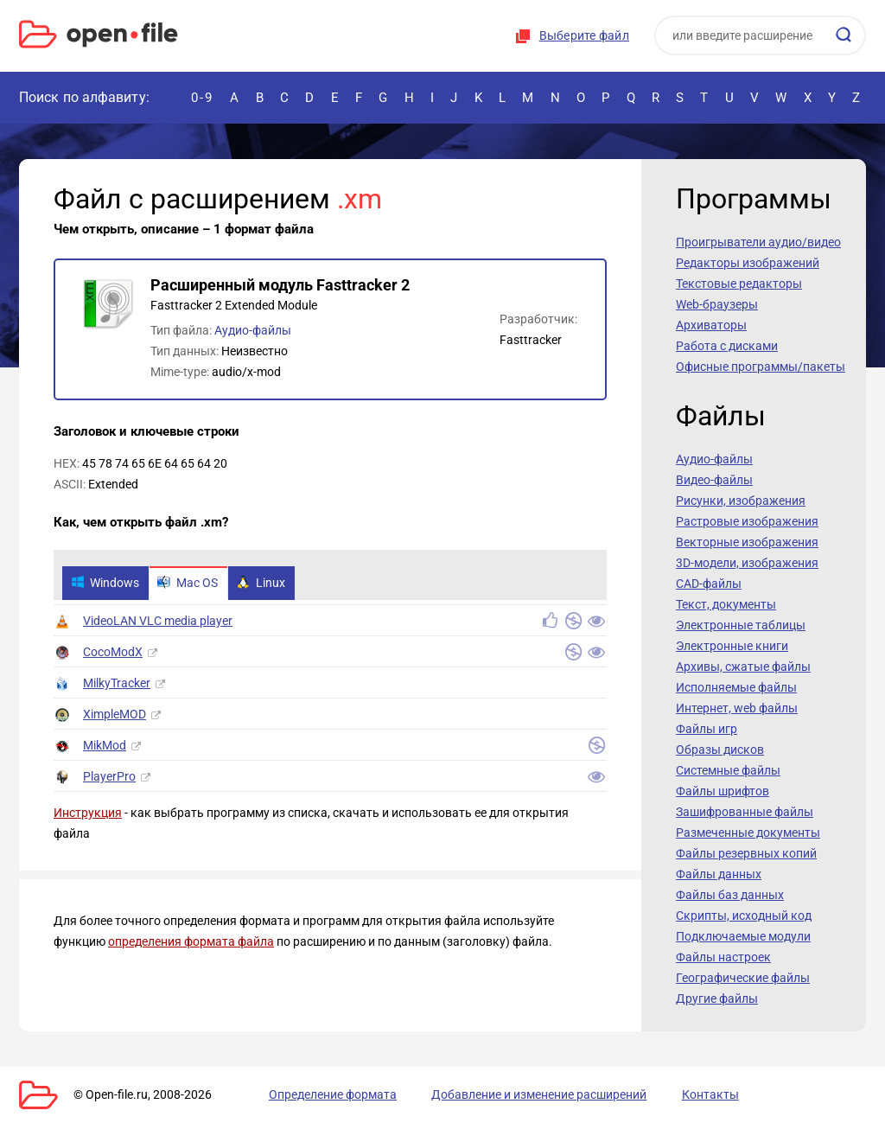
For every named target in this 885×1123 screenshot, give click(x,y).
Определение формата (307, 1094)
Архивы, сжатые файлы (743, 666)
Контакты (643, 1094)
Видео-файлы (714, 480)
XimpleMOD (114, 717)
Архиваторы (711, 325)
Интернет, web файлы (737, 708)
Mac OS (197, 584)
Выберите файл (584, 35)
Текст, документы (726, 604)
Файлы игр (706, 729)
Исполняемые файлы (736, 687)
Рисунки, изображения (740, 500)
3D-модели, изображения (747, 563)
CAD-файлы (709, 583)
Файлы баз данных (730, 895)
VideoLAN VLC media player (157, 623)
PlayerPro (109, 779)
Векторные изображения (747, 542)
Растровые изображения (747, 521)
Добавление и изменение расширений (493, 1094)
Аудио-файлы (252, 330)
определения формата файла (191, 944)
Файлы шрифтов (722, 791)
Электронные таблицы (740, 625)
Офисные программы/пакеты (760, 366)
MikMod (104, 748)
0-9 (202, 97)
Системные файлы (728, 770)
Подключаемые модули (743, 936)
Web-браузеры (717, 304)
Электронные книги (732, 646)
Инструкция (88, 815)
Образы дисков (720, 749)
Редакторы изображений (747, 263)
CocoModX (113, 654)
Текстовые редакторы (739, 283)
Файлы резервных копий (746, 853)
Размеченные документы (748, 832)
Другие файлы (717, 998)
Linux (276, 584)
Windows (107, 584)
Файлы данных (718, 874)
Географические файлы (743, 978)
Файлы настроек (723, 957)
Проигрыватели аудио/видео (758, 242)
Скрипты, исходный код (744, 915)
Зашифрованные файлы (744, 812)
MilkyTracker (116, 685)
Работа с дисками (727, 346)
